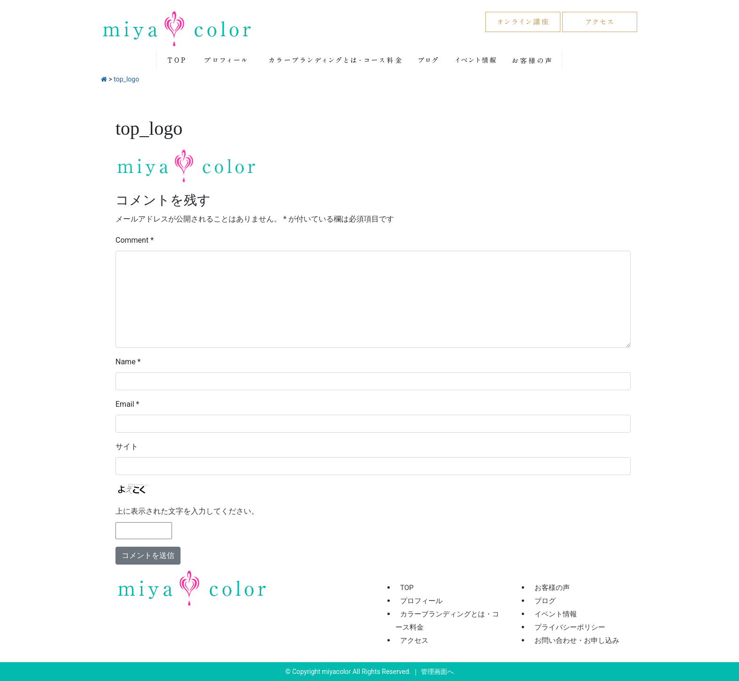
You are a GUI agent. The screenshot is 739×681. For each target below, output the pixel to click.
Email (127, 404)
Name (128, 361)
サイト (126, 446)
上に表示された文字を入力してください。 (187, 511)
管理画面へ (437, 671)
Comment (134, 240)
